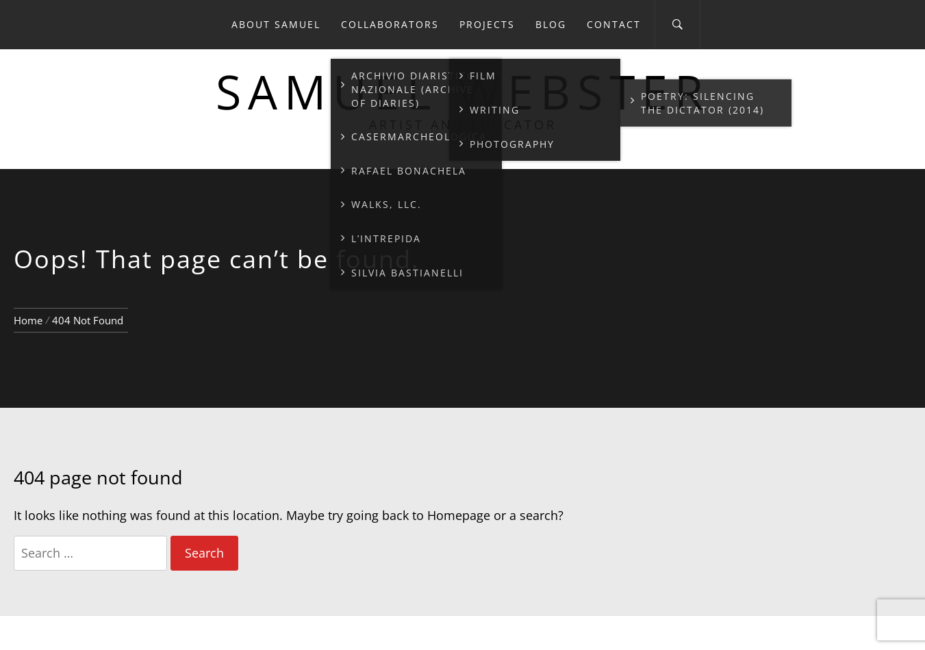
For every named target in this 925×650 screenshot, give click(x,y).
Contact (614, 24)
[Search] (677, 24)
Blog (550, 24)
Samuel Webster (463, 91)
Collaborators (390, 24)
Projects (487, 24)
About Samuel (275, 24)
